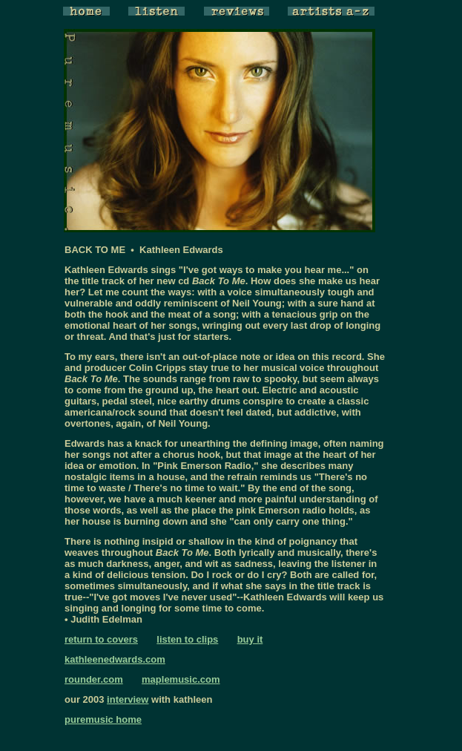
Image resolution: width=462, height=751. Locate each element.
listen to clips (187, 639)
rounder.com (94, 679)
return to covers (101, 639)
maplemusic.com (181, 679)
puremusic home (103, 719)
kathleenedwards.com (115, 659)
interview (127, 699)
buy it (250, 639)
